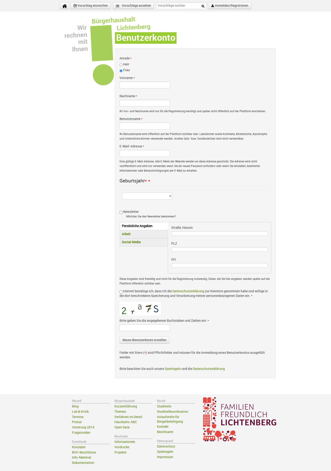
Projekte (120, 452)
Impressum (165, 457)
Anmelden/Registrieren (229, 6)
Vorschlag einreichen (91, 6)
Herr (126, 64)
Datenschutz (166, 446)
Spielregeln (173, 369)
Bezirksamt (165, 432)
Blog (75, 406)
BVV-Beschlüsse (84, 452)
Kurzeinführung (125, 406)
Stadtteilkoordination (172, 411)
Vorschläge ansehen (133, 6)
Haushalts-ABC (125, 422)
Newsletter (131, 212)
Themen (120, 411)
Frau (126, 70)
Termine (77, 417)
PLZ (174, 243)
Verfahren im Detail (128, 417)
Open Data (122, 427)
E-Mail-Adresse (132, 146)
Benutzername (131, 119)
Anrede (126, 58)
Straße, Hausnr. (182, 227)
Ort (173, 259)
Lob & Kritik (80, 411)
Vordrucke (121, 447)
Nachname (128, 96)
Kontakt (162, 426)
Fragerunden (81, 432)
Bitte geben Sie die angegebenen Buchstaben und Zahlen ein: (164, 320)
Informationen (124, 442)
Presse (77, 422)
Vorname (127, 78)
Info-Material (81, 457)
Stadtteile (164, 406)
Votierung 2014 (83, 427)
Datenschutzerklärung (188, 291)
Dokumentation (83, 463)
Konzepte (79, 447)
